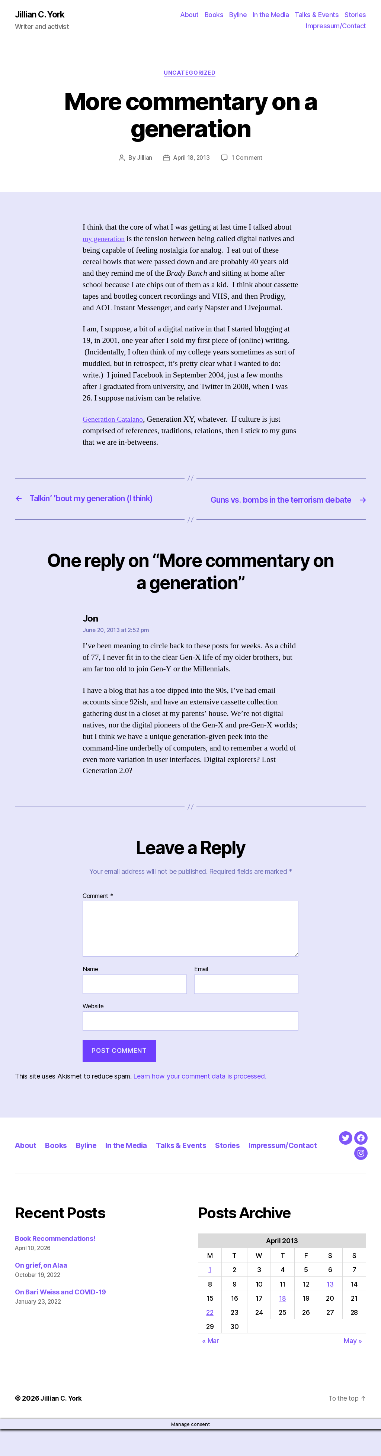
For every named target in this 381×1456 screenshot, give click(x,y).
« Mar (210, 1368)
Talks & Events (317, 15)
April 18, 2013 (191, 159)
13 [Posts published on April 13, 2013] (330, 1311)
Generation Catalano (115, 421)
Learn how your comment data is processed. (199, 1088)
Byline (238, 15)
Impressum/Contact (336, 26)
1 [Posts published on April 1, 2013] (209, 1297)
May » (353, 1368)
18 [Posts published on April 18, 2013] (282, 1325)
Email (201, 981)
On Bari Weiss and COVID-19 (60, 1319)
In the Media (271, 15)
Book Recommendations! (55, 1265)
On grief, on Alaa (41, 1292)
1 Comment (247, 159)
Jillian (143, 159)
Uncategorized (190, 74)
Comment (98, 907)
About (189, 15)
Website (93, 1017)
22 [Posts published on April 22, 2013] (209, 1339)
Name (90, 981)
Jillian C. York (41, 14)
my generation (105, 240)
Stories (355, 15)
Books (214, 15)
